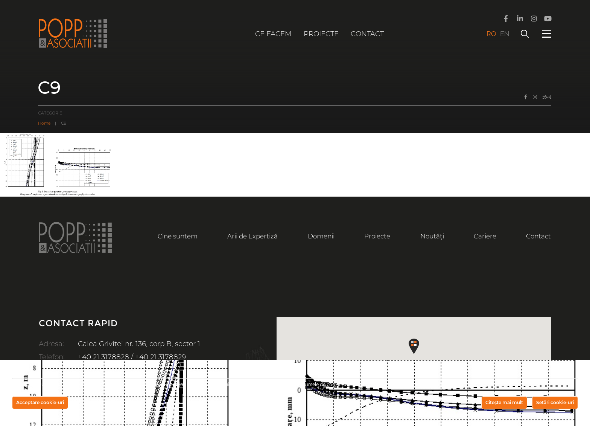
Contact (367, 33)
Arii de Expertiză (252, 236)
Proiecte (321, 33)
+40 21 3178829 (160, 357)
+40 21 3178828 (103, 357)
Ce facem (273, 33)
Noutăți (432, 236)
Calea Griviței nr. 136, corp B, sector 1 (139, 343)
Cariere (485, 236)
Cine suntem (178, 236)
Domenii (321, 236)
